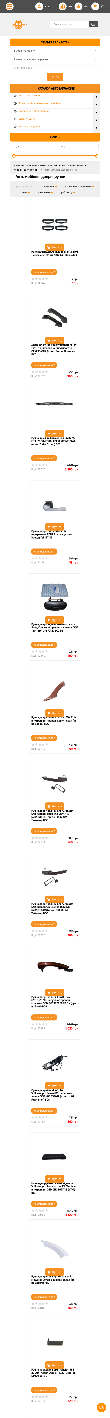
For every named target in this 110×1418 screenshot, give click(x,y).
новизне (50, 185)
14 (71, 1315)
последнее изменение (80, 185)
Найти (55, 77)
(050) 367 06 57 (28, 1358)
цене (25, 191)
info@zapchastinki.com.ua (35, 1374)
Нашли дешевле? (24, 272)
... (65, 1315)
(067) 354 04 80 (29, 1362)
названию (45, 191)
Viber (22, 1366)
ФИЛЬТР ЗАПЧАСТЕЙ (55, 42)
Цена (55, 137)
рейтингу (68, 191)
